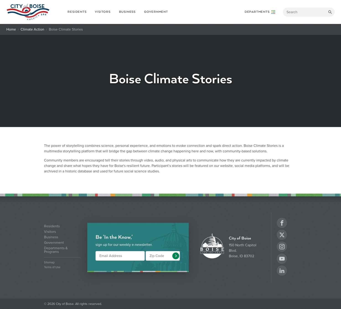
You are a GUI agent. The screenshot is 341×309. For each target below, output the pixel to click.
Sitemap (49, 262)
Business (127, 12)
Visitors (102, 12)
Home (11, 29)
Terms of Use (52, 267)
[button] (175, 255)
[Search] (309, 12)
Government (156, 12)
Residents (76, 12)
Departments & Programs (56, 250)
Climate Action (32, 29)
